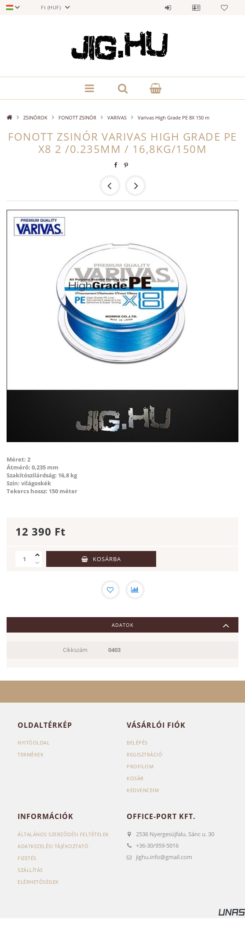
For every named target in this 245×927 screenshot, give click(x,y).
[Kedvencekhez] (110, 589)
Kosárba (107, 559)
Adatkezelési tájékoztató (53, 846)
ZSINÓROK (35, 117)
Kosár (135, 778)
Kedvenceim (143, 790)
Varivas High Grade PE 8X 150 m (173, 117)
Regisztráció (144, 754)
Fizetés (27, 858)
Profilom (140, 766)
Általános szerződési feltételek (63, 834)
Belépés (168, 7)
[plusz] (37, 555)
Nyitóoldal (34, 742)
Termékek (31, 754)
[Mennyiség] (24, 559)
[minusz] (37, 563)
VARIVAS (117, 117)
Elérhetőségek (38, 882)
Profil (196, 7)
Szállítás (30, 870)
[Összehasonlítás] (135, 589)
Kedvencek (224, 7)
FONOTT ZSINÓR (77, 117)
